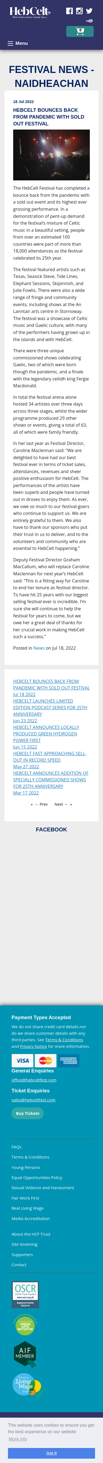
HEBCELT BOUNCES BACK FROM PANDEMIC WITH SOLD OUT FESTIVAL (51, 684)
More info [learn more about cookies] (18, 1439)
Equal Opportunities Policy (37, 1177)
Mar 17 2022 (26, 793)
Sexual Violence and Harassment (43, 1187)
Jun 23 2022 (25, 721)
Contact (19, 1264)
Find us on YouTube (89, 20)
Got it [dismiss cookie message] (51, 1453)
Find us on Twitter (89, 11)
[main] (51, 379)
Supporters (22, 1254)
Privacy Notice (33, 1046)
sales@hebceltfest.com (33, 1100)
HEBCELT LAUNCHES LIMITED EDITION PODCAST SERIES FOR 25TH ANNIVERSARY (50, 707)
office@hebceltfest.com (34, 1080)
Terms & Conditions (64, 1039)
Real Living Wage (28, 1208)
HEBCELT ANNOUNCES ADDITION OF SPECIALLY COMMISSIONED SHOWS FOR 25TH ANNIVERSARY (50, 779)
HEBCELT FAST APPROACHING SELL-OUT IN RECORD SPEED (50, 756)
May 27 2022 (26, 767)
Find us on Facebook (69, 11)
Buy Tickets (27, 1113)
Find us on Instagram (79, 11)
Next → (61, 804)
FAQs (16, 1147)
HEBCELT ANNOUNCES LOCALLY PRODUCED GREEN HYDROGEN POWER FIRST (46, 733)
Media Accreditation (31, 1218)
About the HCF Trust (31, 1234)
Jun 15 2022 (25, 747)
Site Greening (24, 1244)
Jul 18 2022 (24, 694)
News (39, 648)
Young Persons (26, 1167)
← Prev (41, 804)
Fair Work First (25, 1198)
